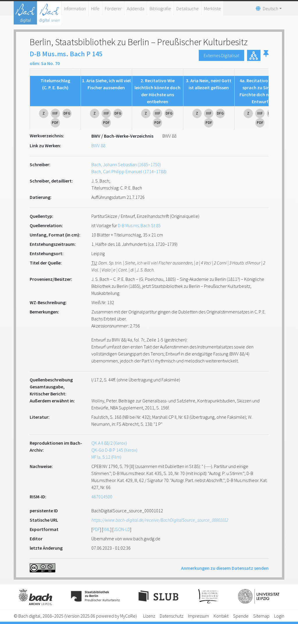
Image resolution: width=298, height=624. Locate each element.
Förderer (113, 8)
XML (106, 529)
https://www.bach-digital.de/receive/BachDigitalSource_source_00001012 (159, 520)
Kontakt (221, 616)
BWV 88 (98, 145)
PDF (96, 529)
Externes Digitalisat (221, 55)
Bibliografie (160, 8)
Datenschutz (171, 616)
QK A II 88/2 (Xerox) (109, 443)
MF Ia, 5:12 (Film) (106, 457)
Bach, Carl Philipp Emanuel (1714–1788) (128, 171)
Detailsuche (187, 8)
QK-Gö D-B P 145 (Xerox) (114, 450)
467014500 (101, 496)
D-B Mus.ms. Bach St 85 (139, 225)
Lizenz (149, 616)
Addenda (135, 8)
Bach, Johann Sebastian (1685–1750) (126, 164)
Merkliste (212, 8)
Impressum (198, 616)
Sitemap (261, 616)
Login (279, 616)
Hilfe (95, 8)
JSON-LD (121, 529)
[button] (266, 55)
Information (75, 8)
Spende (241, 616)
